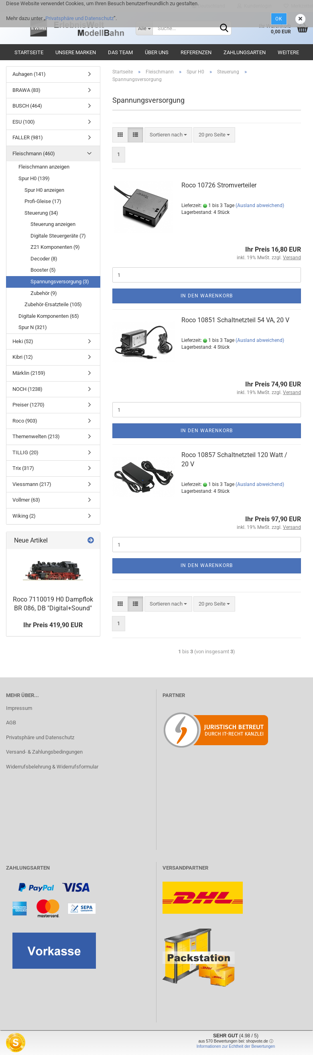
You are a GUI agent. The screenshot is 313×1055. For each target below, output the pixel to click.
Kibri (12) (22, 357)
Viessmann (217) (31, 484)
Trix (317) (23, 468)
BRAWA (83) (26, 90)
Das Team (120, 52)
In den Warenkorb (207, 296)
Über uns (157, 52)
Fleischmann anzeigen (43, 167)
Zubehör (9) (43, 293)
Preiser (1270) (28, 405)
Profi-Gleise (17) (42, 201)
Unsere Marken (75, 52)
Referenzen (196, 52)
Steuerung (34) (41, 213)
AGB (11, 723)
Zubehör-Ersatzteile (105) (53, 304)
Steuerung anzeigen (52, 224)
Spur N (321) (32, 327)
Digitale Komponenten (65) (48, 316)
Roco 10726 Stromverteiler (218, 185)
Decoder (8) (43, 259)
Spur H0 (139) (34, 178)
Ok (279, 19)
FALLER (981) (27, 137)
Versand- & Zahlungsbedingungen (44, 752)
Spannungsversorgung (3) (59, 281)
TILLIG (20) (25, 452)
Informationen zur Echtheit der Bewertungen (236, 1046)
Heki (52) (22, 341)
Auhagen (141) (29, 74)
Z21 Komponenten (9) (55, 247)
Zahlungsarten (245, 52)
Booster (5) (43, 270)
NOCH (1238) (27, 389)
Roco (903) (24, 421)
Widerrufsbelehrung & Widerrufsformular (52, 767)
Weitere (288, 52)
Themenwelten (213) (36, 436)
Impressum (19, 708)
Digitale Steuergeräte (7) (58, 236)
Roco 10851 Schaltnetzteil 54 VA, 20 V (235, 320)
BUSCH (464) (27, 106)
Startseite (28, 52)
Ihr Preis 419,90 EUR (53, 625)
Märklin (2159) (28, 373)
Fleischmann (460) (33, 153)
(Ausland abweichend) (260, 205)
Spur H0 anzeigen (44, 190)
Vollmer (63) (26, 500)
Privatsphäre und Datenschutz (79, 18)
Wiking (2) (24, 516)
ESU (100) (23, 122)
